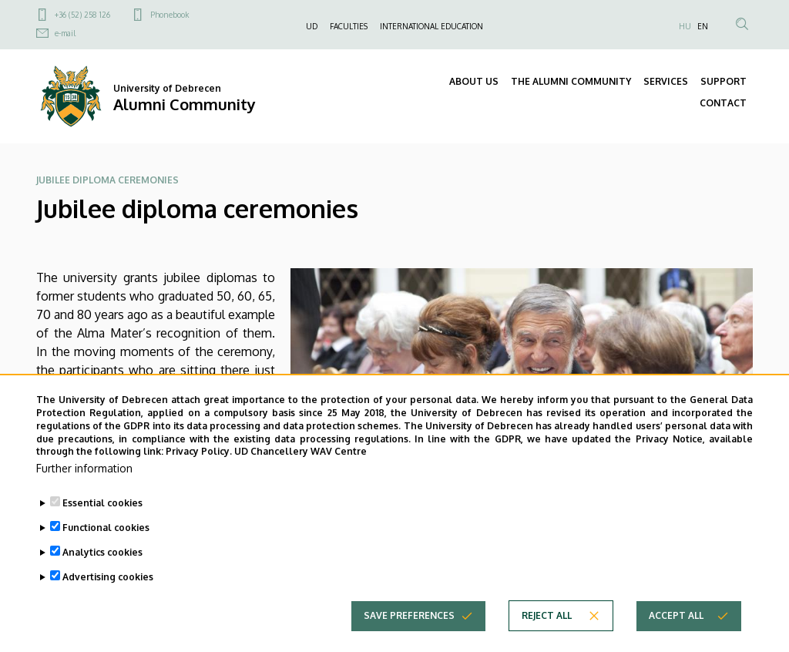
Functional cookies (105, 546)
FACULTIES (349, 26)
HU (685, 26)
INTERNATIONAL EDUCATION (431, 26)
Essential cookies (102, 521)
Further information (84, 486)
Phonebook (169, 14)
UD (311, 26)
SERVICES (665, 81)
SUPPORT (723, 81)
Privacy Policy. (199, 470)
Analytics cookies (102, 570)
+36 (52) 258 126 (82, 14)
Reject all (547, 634)
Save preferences (409, 634)
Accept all (676, 634)
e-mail (65, 33)
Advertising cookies (107, 595)
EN (702, 26)
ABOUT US (474, 81)
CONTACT (723, 103)
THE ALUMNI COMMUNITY (571, 81)
